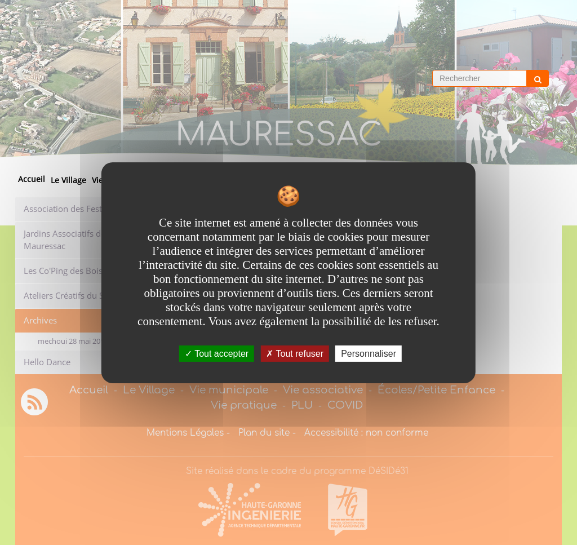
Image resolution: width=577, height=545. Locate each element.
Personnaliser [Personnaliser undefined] (368, 353)
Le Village (68, 180)
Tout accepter (216, 353)
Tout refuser (294, 353)
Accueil (31, 179)
